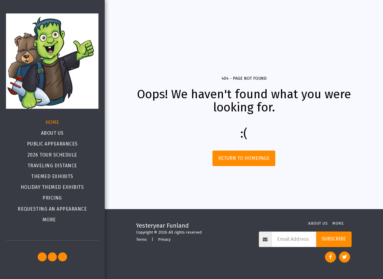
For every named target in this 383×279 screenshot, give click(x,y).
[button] (42, 256)
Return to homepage (244, 158)
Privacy (164, 239)
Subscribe (334, 239)
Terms (141, 239)
